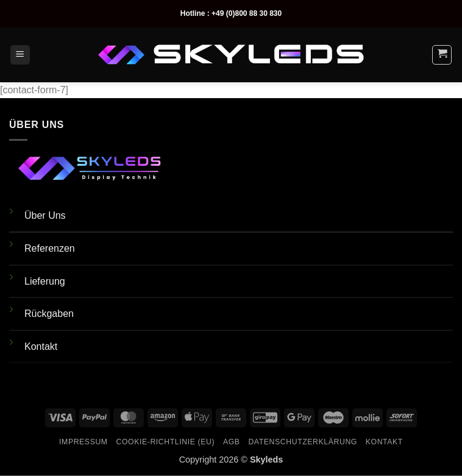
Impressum (83, 442)
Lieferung (44, 281)
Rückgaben (49, 313)
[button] (20, 55)
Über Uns (45, 215)
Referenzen (49, 248)
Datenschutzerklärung (302, 442)
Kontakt (40, 346)
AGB (231, 442)
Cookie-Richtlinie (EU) (165, 442)
